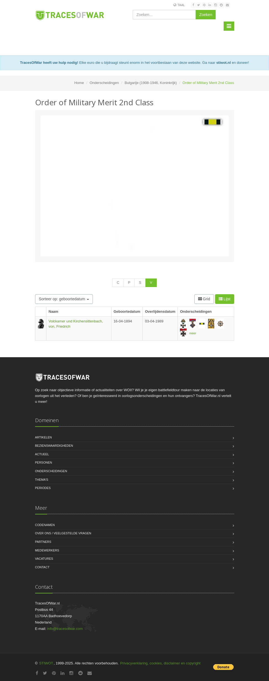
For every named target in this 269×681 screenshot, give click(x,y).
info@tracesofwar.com (65, 629)
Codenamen (45, 525)
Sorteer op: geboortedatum (64, 299)
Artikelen (43, 437)
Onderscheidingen (104, 83)
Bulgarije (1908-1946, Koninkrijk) (151, 83)
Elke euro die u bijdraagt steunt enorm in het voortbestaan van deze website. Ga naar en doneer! (134, 63)
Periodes (43, 488)
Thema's (41, 479)
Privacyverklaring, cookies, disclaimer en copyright (160, 663)
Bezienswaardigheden (54, 445)
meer (192, 333)
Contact (42, 567)
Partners (43, 541)
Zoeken (205, 14)
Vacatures (44, 558)
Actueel (42, 454)
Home (79, 83)
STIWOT (46, 663)
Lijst (225, 299)
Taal (181, 5)
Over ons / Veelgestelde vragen (63, 533)
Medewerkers (47, 550)
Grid (204, 299)
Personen (43, 462)
